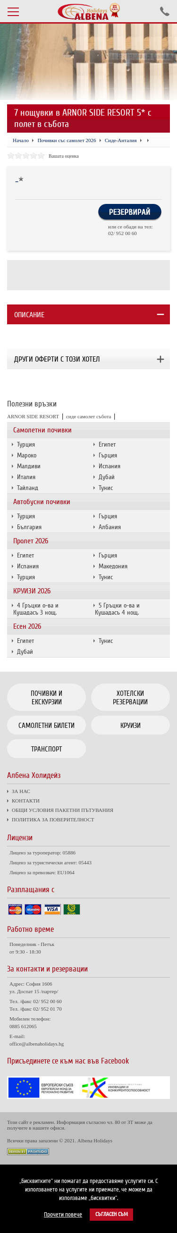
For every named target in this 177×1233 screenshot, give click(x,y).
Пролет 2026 (30, 541)
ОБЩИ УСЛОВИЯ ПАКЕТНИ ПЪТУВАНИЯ (62, 810)
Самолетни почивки (42, 430)
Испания (109, 466)
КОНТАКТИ (26, 800)
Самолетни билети (46, 725)
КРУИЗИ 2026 (32, 591)
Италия (26, 477)
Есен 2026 (27, 626)
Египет (107, 444)
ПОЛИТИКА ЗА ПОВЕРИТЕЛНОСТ (53, 819)
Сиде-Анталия (121, 140)
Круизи (130, 725)
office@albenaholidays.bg (36, 1044)
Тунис (106, 487)
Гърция (108, 455)
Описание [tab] (29, 315)
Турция (26, 444)
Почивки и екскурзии (46, 697)
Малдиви (29, 466)
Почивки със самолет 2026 (66, 140)
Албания (110, 527)
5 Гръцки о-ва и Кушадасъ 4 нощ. (117, 609)
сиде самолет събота (88, 416)
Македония (113, 566)
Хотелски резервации (130, 697)
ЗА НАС (21, 791)
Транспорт (46, 749)
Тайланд (27, 487)
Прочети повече (63, 1214)
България (29, 527)
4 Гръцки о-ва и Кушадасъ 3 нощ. (36, 609)
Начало (21, 140)
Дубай (107, 477)
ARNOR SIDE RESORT (33, 416)
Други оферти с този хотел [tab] (57, 359)
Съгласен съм (111, 1214)
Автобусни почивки (41, 502)
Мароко (26, 455)
